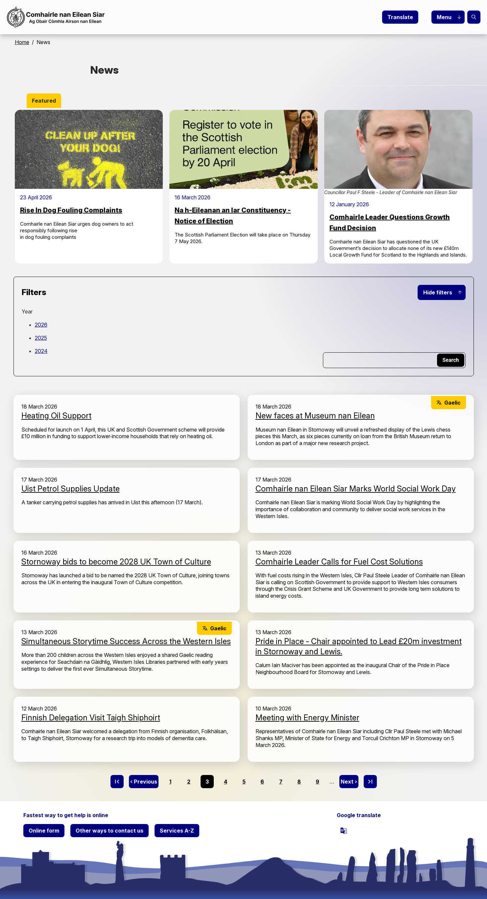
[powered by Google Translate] (344, 831)
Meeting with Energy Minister (307, 717)
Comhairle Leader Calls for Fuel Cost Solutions (339, 561)
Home (22, 42)
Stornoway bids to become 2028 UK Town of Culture (116, 561)
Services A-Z (177, 830)
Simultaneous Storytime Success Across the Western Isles (126, 641)
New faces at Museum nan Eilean (315, 415)
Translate (400, 17)
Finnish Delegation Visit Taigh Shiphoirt (90, 717)
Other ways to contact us (109, 830)
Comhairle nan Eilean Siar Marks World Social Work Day (356, 488)
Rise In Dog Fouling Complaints (71, 210)
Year (27, 311)
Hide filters (437, 292)
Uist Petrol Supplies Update (70, 488)
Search (473, 17)
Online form (44, 830)
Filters (34, 292)
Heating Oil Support (56, 415)
